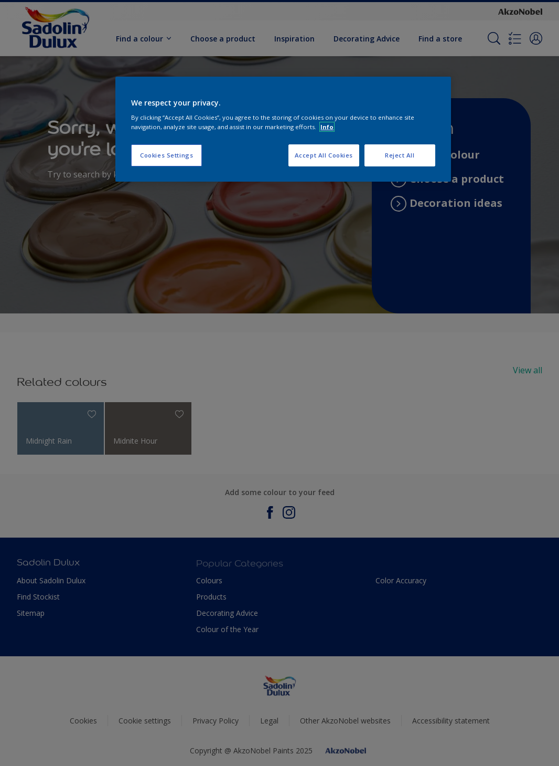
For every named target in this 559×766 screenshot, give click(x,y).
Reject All (400, 155)
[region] (283, 129)
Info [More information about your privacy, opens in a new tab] (327, 127)
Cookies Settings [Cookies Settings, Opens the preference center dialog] (166, 155)
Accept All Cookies (324, 155)
